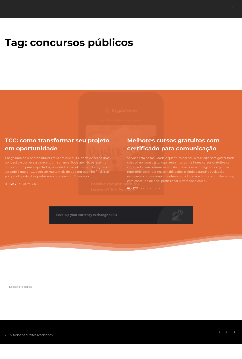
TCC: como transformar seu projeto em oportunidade (54, 144)
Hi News (10, 184)
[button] (232, 9)
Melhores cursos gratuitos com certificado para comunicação (174, 148)
